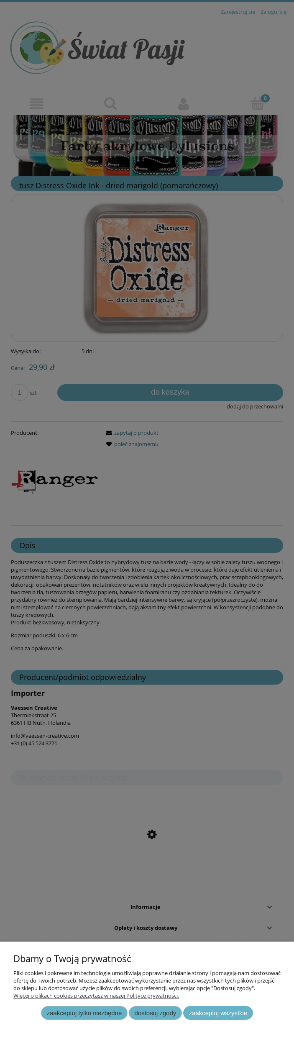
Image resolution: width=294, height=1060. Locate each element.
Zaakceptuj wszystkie (218, 1012)
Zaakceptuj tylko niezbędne (84, 1012)
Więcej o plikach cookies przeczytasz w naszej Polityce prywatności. (96, 995)
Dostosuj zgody (155, 1012)
